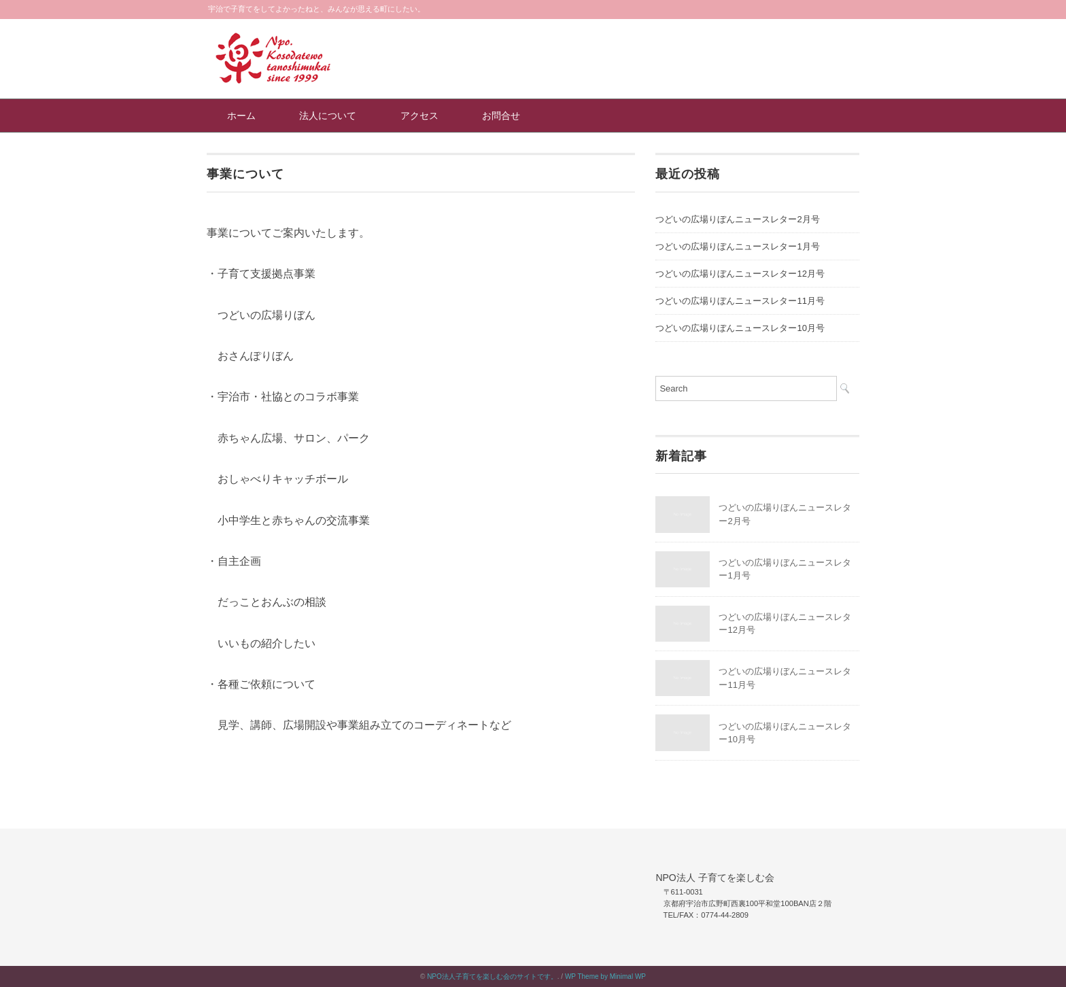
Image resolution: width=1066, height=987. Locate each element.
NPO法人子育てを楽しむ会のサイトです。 (492, 976)
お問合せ (501, 115)
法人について (327, 115)
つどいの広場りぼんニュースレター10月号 (739, 328)
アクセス (419, 115)
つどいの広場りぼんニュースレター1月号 (737, 246)
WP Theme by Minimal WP (605, 976)
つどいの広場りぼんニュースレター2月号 (737, 219)
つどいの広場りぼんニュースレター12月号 (739, 274)
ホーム (241, 115)
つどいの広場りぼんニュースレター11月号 (739, 301)
